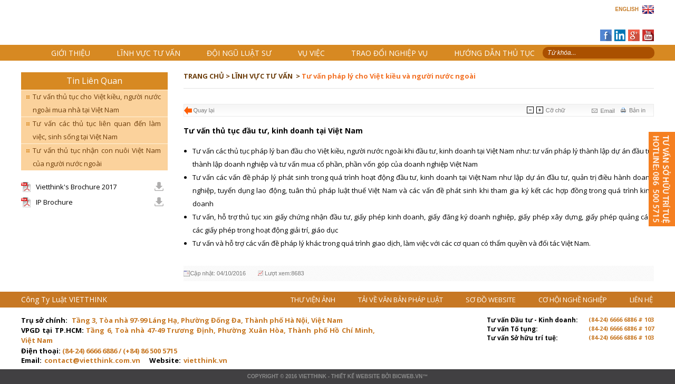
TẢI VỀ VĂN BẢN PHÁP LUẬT (401, 299)
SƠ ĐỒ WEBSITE (491, 299)
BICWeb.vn (407, 376)
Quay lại (204, 110)
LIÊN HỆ (641, 299)
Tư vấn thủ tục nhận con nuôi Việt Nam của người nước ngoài (97, 157)
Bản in (637, 110)
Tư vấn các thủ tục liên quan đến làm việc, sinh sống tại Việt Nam (97, 130)
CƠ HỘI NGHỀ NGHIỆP (573, 299)
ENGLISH (627, 9)
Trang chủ (94, 26)
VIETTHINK (312, 376)
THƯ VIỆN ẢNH (314, 299)
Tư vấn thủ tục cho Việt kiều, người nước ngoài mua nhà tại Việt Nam (97, 103)
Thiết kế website (355, 376)
